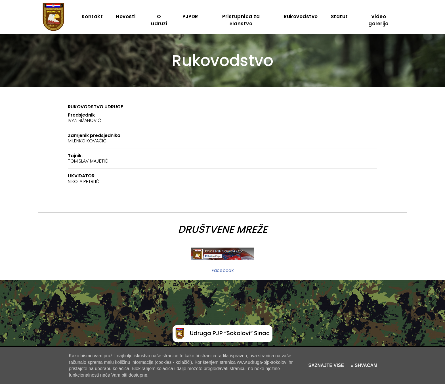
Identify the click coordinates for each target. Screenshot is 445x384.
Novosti (126, 16)
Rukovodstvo (301, 16)
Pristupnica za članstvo (241, 20)
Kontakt (92, 16)
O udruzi (159, 20)
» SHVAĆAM (363, 365)
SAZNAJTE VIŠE (326, 365)
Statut (339, 16)
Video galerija (378, 20)
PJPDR (190, 16)
